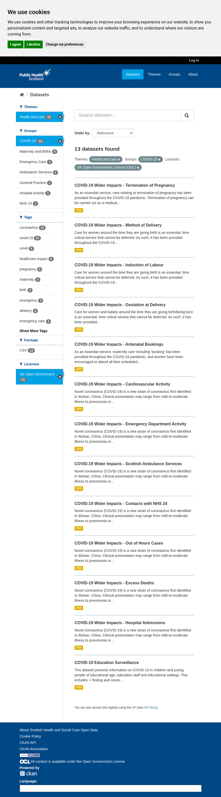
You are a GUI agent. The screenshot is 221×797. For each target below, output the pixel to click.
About (193, 74)
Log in (194, 60)
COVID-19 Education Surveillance (107, 662)
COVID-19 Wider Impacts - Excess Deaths (114, 583)
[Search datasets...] (128, 115)
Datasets (133, 74)
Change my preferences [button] (64, 44)
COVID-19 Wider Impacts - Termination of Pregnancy (125, 185)
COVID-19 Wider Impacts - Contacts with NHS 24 (121, 503)
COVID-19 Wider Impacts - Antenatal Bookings (119, 344)
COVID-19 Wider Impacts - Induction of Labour (119, 265)
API (134, 707)
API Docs (150, 707)
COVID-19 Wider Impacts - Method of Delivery (118, 225)
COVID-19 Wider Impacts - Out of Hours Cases (119, 543)
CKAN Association (34, 749)
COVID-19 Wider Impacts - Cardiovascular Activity (122, 384)
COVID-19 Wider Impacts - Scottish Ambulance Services (128, 464)
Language (28, 781)
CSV (79, 210)
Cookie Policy (30, 736)
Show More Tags (33, 331)
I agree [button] (15, 44)
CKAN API (28, 743)
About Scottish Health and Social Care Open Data (59, 730)
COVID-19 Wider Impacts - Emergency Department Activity (130, 424)
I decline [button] (33, 44)
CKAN (28, 773)
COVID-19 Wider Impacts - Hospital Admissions (120, 623)
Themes (154, 74)
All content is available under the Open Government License (72, 761)
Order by (82, 133)
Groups (174, 74)
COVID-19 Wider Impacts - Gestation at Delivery (120, 305)
